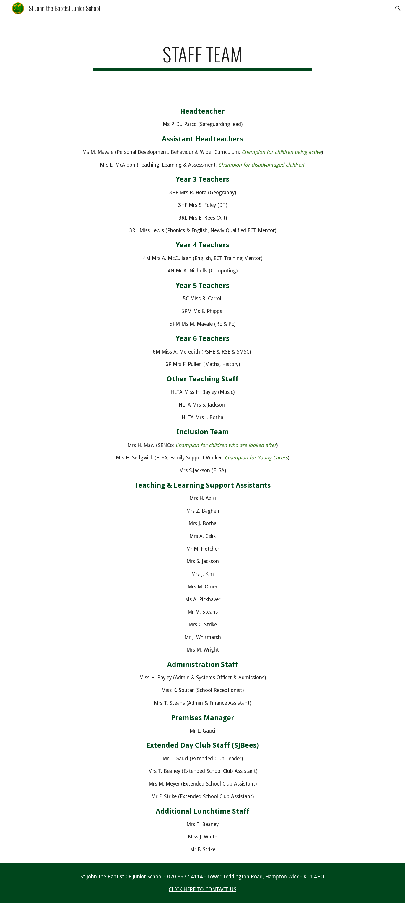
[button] (398, 8)
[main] (202, 57)
